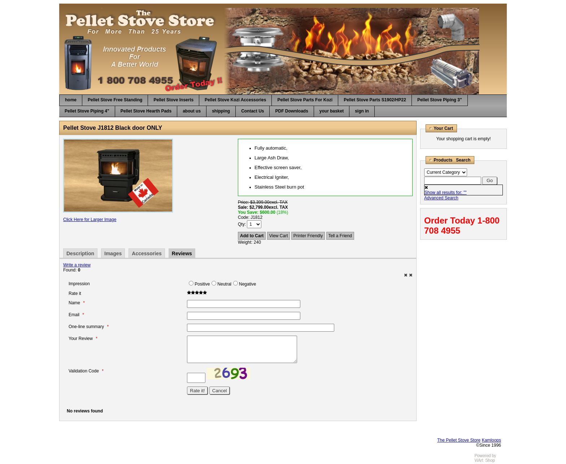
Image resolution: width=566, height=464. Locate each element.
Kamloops (491, 440)
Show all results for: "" (446, 192)
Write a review (77, 265)
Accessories (147, 253)
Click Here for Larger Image (89, 219)
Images (113, 253)
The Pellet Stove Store (458, 440)
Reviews (182, 253)
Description (80, 253)
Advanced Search (441, 197)
